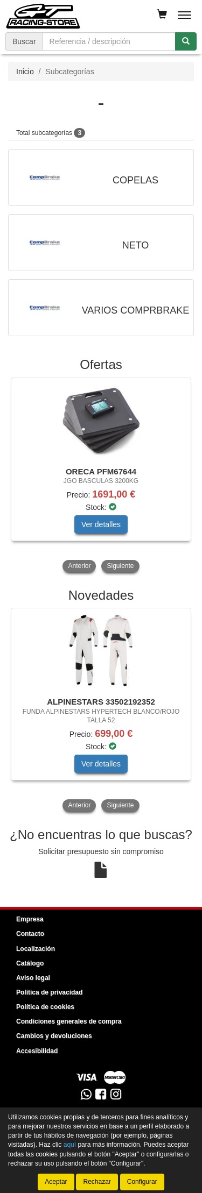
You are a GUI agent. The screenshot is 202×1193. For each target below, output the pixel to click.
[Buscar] (186, 41)
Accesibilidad (37, 1051)
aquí (70, 1144)
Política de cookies (45, 1007)
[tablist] (101, 476)
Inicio (25, 71)
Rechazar (96, 1181)
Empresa (30, 919)
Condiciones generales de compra (68, 1021)
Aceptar (56, 1181)
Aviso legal (33, 978)
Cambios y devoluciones (54, 1036)
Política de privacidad (49, 992)
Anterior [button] (79, 566)
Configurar (142, 1181)
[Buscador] (109, 41)
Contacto (30, 934)
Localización (35, 949)
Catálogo (30, 963)
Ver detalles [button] (101, 524)
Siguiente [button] (120, 566)
